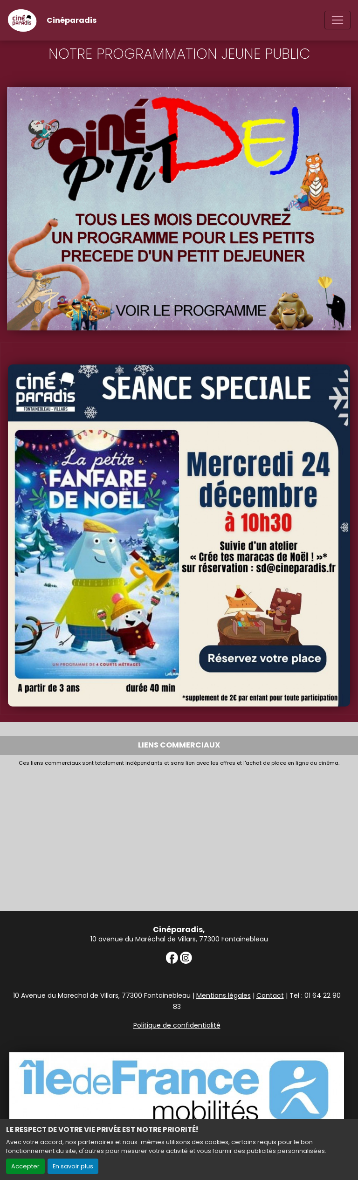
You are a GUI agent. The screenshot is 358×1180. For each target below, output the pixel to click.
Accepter (25, 1166)
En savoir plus (73, 1166)
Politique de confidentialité (176, 1025)
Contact (270, 995)
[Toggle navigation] (337, 20)
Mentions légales (223, 995)
